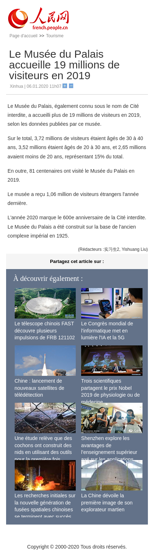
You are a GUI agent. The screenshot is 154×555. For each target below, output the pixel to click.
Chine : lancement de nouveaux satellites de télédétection (40, 388)
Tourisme (55, 35)
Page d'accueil (23, 35)
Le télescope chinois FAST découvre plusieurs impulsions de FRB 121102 (45, 330)
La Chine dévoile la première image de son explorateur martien (106, 502)
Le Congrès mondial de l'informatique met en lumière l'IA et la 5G (107, 330)
